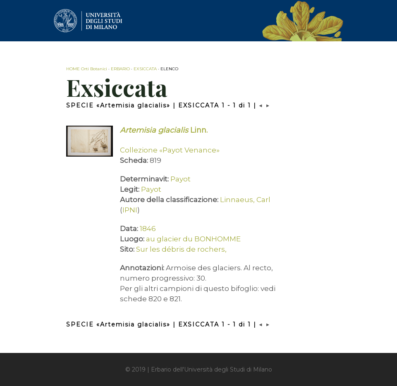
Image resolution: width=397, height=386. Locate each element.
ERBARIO (120, 68)
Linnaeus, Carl (245, 199)
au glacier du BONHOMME (193, 239)
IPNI (129, 210)
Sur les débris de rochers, (181, 249)
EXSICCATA (145, 68)
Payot (180, 179)
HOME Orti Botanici (86, 68)
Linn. (164, 130)
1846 (148, 228)
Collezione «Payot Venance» (170, 150)
